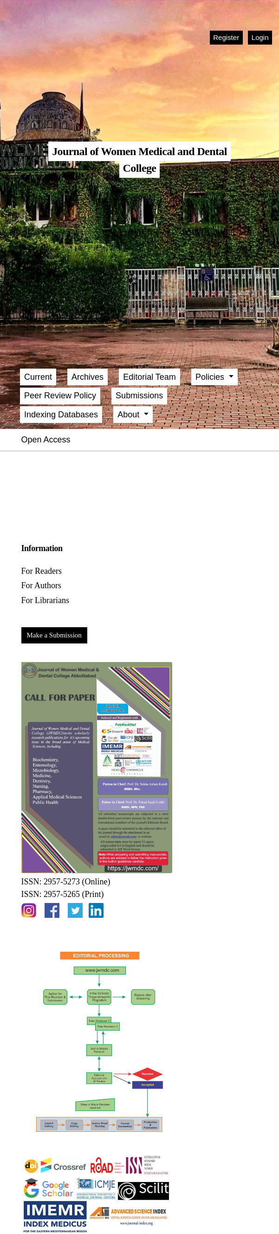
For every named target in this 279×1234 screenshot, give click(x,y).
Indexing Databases (61, 414)
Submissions (139, 395)
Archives (87, 377)
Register (226, 37)
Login (260, 37)
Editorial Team (149, 377)
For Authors (41, 585)
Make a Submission (54, 635)
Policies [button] (211, 377)
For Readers (41, 571)
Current (38, 377)
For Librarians (45, 600)
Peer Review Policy (60, 395)
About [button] (129, 414)
